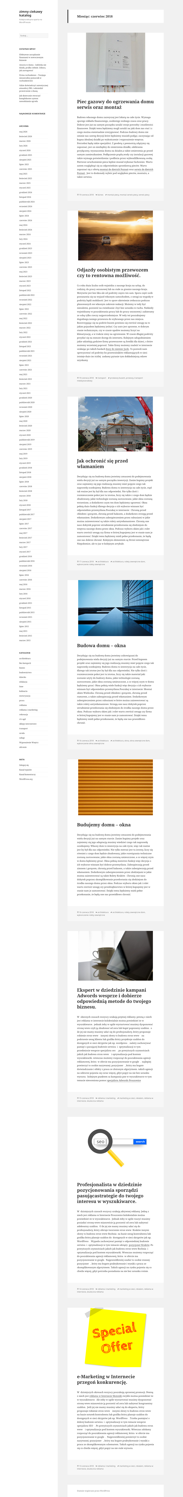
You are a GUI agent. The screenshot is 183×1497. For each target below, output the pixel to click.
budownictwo (25, 672)
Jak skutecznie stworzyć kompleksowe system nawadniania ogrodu (29, 98)
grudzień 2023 (25, 248)
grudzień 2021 (25, 341)
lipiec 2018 (24, 481)
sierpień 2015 (25, 621)
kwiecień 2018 (25, 491)
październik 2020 (27, 402)
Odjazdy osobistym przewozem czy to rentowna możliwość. (112, 272)
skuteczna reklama (95, 1101)
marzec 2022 (25, 327)
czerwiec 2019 (25, 449)
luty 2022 (23, 332)
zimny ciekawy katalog (30, 13)
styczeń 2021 (25, 393)
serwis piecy (144, 194)
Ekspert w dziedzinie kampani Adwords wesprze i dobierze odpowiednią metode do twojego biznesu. (114, 998)
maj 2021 (23, 374)
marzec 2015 (25, 640)
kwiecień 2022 (25, 323)
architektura (25, 658)
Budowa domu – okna (101, 645)
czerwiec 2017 (25, 528)
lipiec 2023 (24, 262)
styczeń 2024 (25, 243)
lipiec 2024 (24, 215)
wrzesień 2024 (25, 206)
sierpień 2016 (25, 570)
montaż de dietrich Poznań (114, 169)
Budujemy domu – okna (104, 824)
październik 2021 (27, 351)
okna (126, 740)
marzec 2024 (25, 234)
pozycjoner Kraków (139, 1245)
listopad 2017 (25, 509)
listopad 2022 (25, 290)
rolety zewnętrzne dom (134, 561)
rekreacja (23, 714)
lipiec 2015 (24, 626)
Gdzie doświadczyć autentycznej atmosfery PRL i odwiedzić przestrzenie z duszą (33, 88)
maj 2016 (23, 584)
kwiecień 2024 (25, 229)
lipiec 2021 (24, 365)
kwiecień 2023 (25, 276)
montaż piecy (113, 194)
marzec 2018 (25, 495)
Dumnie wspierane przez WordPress (93, 1491)
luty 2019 (23, 458)
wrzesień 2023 (25, 253)
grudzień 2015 (25, 603)
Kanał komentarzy (27, 774)
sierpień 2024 (25, 211)
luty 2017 (23, 547)
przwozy (129, 378)
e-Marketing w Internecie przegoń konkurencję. (106, 1379)
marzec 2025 (25, 183)
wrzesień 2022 (25, 299)
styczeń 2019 (25, 463)
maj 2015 (23, 631)
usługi (22, 738)
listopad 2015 (25, 607)
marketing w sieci (127, 1098)
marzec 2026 (25, 141)
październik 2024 (27, 201)
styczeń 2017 (25, 551)
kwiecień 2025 (25, 178)
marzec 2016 (25, 589)
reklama (23, 705)
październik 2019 (27, 439)
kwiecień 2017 (25, 537)
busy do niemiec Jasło (117, 348)
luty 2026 (23, 145)
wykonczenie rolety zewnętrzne (91, 564)
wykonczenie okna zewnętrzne (90, 743)
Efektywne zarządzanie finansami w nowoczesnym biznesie (31, 57)
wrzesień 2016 (25, 565)
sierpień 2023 (25, 257)
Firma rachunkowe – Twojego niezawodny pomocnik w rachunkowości (32, 78)
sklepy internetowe (28, 724)
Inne (21, 686)
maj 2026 (23, 131)
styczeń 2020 (25, 435)
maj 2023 (23, 271)
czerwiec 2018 (25, 486)
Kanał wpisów (25, 770)
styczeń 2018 (25, 505)
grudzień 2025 (25, 155)
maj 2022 (23, 318)
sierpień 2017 (25, 519)
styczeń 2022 (25, 337)
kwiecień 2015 (25, 635)
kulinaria (23, 691)
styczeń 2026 (25, 150)
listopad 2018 (25, 472)
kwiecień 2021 (25, 379)
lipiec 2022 (24, 309)
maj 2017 (23, 533)
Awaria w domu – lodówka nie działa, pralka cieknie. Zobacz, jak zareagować (32, 68)
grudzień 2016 (25, 556)
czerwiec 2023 (25, 267)
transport (23, 728)
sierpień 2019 (25, 444)
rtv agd (22, 719)
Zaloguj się (24, 765)
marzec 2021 (25, 383)
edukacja (23, 682)
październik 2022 (27, 295)
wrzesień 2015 (25, 617)
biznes (22, 668)
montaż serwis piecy (129, 194)
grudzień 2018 (25, 467)
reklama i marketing (28, 710)
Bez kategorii (25, 663)
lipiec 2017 (24, 523)
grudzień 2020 (25, 397)
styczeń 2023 (25, 285)
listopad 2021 (25, 346)
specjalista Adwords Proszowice (124, 1080)
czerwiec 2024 (25, 220)
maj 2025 (23, 173)
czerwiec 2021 (25, 369)
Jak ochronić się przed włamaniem (102, 463)
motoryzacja (24, 696)
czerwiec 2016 (25, 579)
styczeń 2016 (25, 598)
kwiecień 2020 (25, 425)
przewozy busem (117, 378)
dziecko (22, 677)
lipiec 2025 (24, 164)
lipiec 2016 (24, 575)
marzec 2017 (25, 542)
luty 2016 (23, 593)
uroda (22, 733)
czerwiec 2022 (25, 313)
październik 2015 (27, 612)
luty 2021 (23, 388)
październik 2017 (27, 514)
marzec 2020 (25, 430)
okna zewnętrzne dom (140, 740)
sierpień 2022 (25, 304)
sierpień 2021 (25, 360)
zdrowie (23, 747)
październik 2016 (27, 561)
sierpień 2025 (25, 159)
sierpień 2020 (25, 411)
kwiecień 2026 (25, 136)
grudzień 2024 (25, 192)
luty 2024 (23, 239)
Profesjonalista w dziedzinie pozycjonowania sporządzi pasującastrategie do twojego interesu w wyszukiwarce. (110, 1192)
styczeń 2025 (25, 187)
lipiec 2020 (24, 416)
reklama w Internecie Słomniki (105, 1395)
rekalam (139, 1098)
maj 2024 (23, 225)
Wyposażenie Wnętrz (28, 742)
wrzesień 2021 (25, 355)
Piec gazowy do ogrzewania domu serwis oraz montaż (115, 104)
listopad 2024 (25, 197)
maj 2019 (23, 453)
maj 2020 (23, 421)
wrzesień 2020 (25, 407)
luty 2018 (23, 500)
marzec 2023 (25, 281)
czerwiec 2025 (25, 169)
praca (21, 700)
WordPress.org (26, 779)
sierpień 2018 (25, 477)
